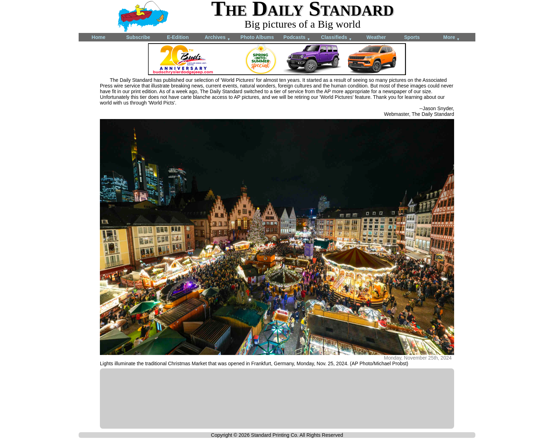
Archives (218, 37)
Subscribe (138, 37)
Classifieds (336, 37)
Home (99, 37)
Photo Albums (257, 37)
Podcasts (296, 37)
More (451, 37)
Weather (376, 37)
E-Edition (177, 37)
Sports (412, 37)
